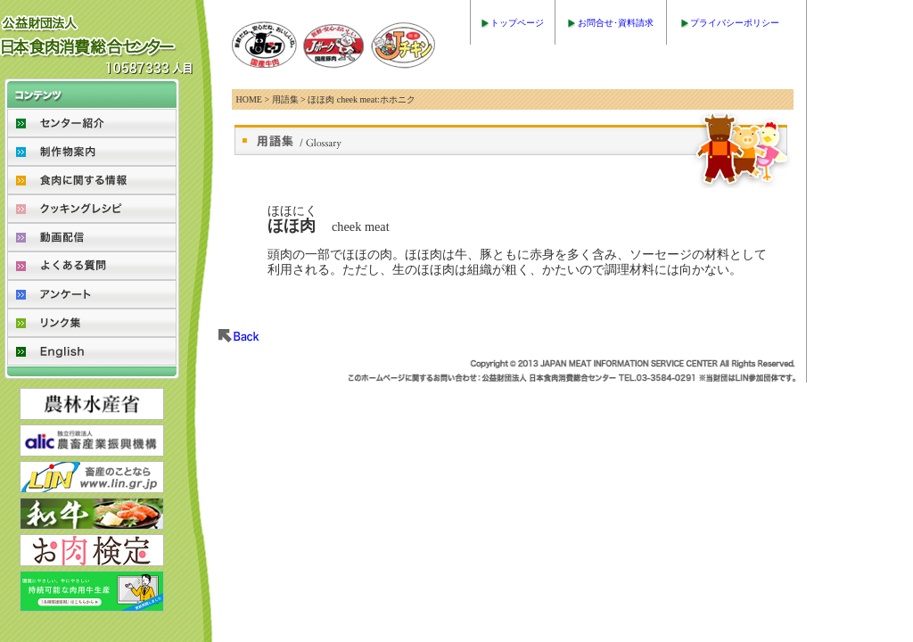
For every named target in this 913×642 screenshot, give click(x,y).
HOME (249, 99)
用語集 (285, 99)
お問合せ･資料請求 (616, 23)
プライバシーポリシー (734, 23)
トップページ (517, 23)
